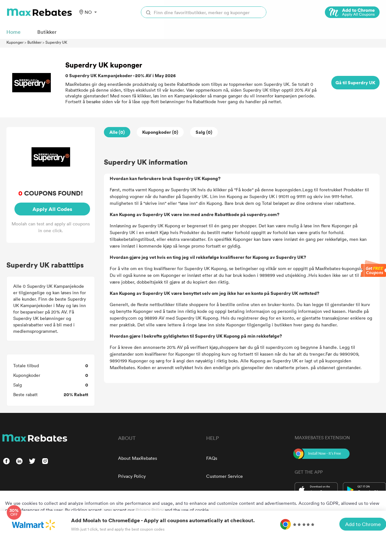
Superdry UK (56, 42)
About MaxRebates (137, 458)
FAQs (211, 458)
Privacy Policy (132, 476)
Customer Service (224, 476)
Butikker (34, 42)
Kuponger (14, 42)
